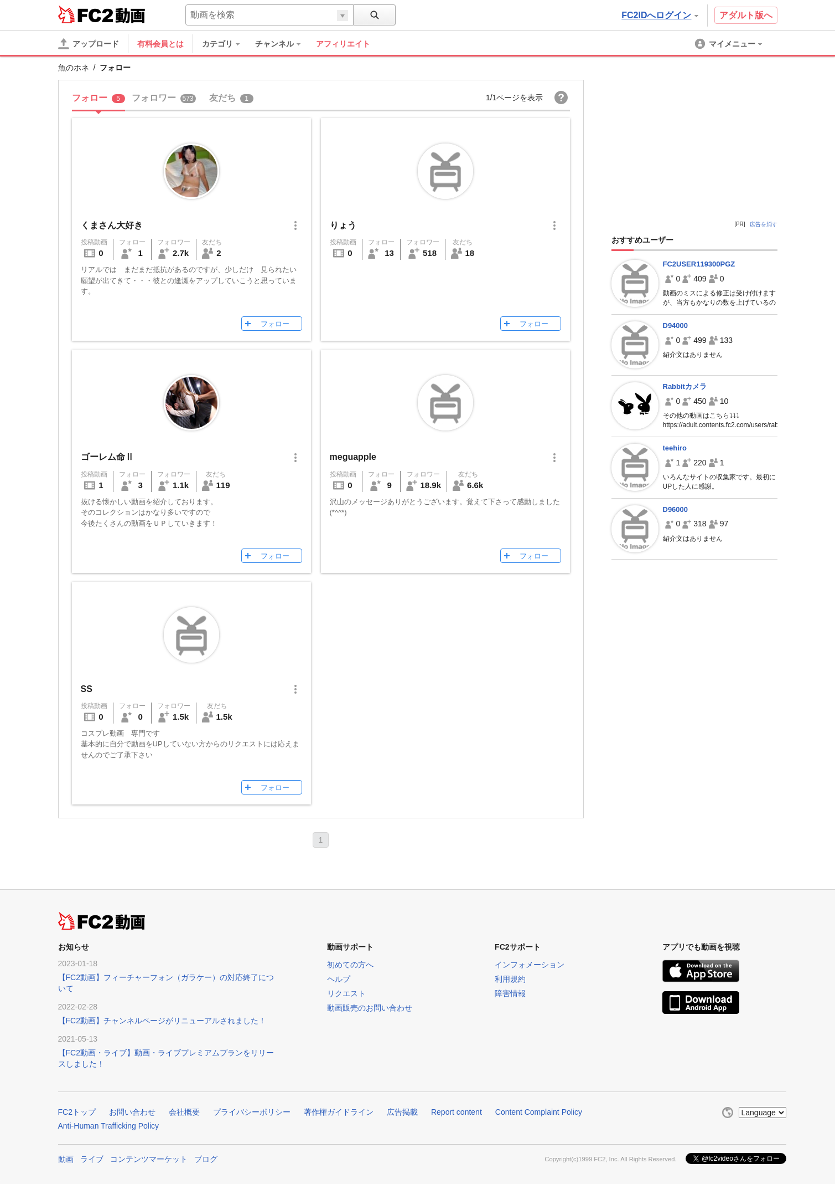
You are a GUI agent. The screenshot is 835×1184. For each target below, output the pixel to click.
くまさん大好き (112, 225)
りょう (343, 225)
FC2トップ (77, 1112)
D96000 (675, 509)
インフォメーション (529, 964)
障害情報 (510, 993)
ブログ (205, 1159)
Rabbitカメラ (685, 386)
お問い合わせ (132, 1112)
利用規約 (510, 979)
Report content (456, 1112)
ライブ (91, 1159)
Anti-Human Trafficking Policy (108, 1125)
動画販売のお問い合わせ (369, 1007)
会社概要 (184, 1112)
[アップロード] (88, 43)
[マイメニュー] (729, 43)
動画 (66, 1159)
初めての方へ (350, 964)
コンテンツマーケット (149, 1159)
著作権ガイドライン (339, 1112)
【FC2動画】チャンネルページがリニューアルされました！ (162, 1020)
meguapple (353, 457)
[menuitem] (226, 43)
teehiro (675, 448)
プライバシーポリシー (252, 1112)
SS (86, 689)
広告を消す (763, 224)
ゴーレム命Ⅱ (107, 457)
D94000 (675, 325)
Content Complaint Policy (538, 1112)
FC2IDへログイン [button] (659, 15)
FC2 (85, 14)
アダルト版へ (745, 15)
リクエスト (346, 993)
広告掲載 (402, 1112)
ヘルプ (338, 979)
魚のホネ (73, 67)
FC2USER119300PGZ (699, 264)
